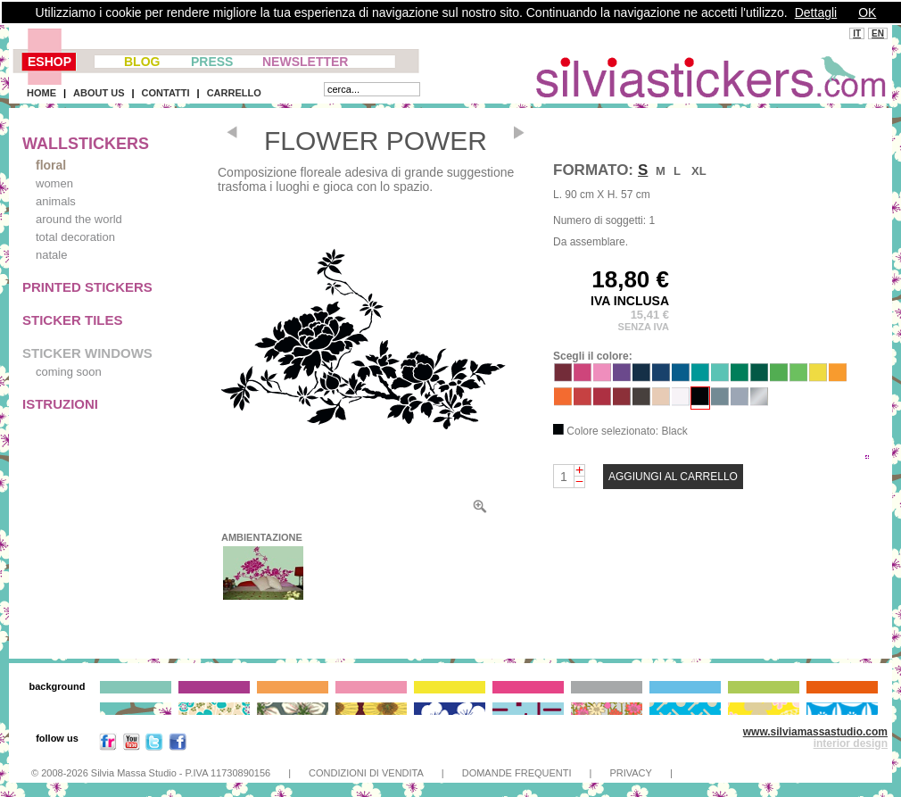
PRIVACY (630, 773)
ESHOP (49, 61)
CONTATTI (166, 92)
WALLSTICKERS (85, 144)
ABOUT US (98, 92)
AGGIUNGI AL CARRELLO (673, 476)
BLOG (142, 61)
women (54, 183)
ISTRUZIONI (60, 403)
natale (51, 255)
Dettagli (816, 12)
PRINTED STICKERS (87, 287)
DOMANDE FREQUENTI (517, 773)
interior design (851, 743)
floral (51, 165)
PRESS (212, 61)
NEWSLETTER (305, 61)
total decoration (75, 237)
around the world (79, 219)
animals (56, 201)
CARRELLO (234, 92)
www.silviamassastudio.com (815, 732)
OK (867, 12)
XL (699, 171)
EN (878, 33)
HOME (41, 92)
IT (857, 33)
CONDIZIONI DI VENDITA (366, 773)
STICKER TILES (72, 320)
